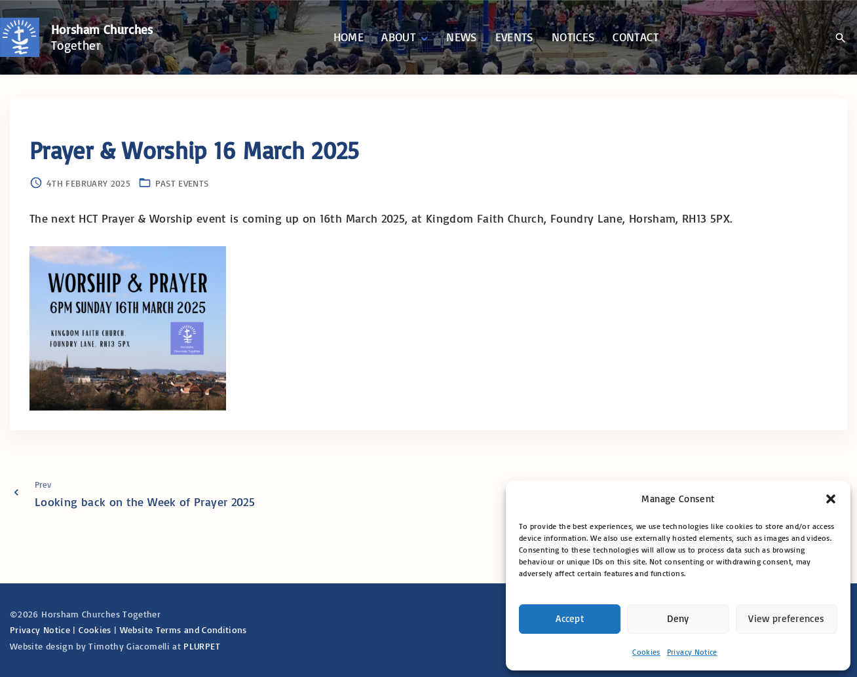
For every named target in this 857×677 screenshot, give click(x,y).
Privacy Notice (692, 652)
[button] (830, 498)
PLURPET (201, 645)
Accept (570, 618)
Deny (678, 618)
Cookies (646, 652)
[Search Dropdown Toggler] (840, 38)
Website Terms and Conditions (183, 629)
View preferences (786, 618)
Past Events (182, 183)
